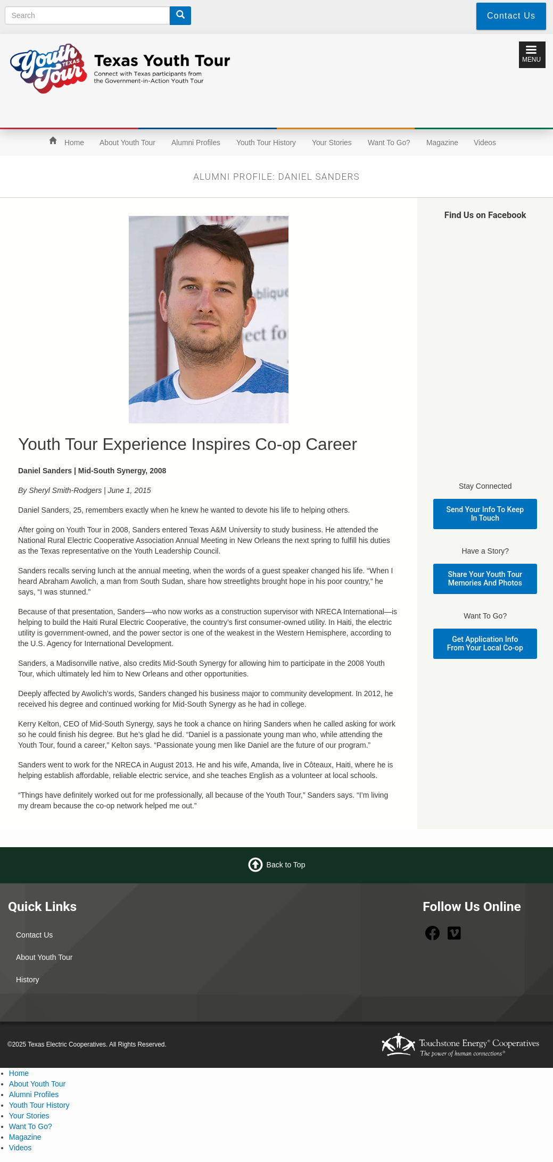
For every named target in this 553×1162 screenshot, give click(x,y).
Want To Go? (389, 142)
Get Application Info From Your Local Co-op (485, 643)
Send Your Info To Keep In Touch (485, 513)
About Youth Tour (127, 142)
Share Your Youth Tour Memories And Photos (485, 578)
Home (74, 142)
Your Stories (332, 142)
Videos (485, 142)
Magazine (442, 142)
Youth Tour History (266, 142)
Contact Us (34, 935)
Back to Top (286, 864)
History (27, 979)
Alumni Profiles (195, 142)
